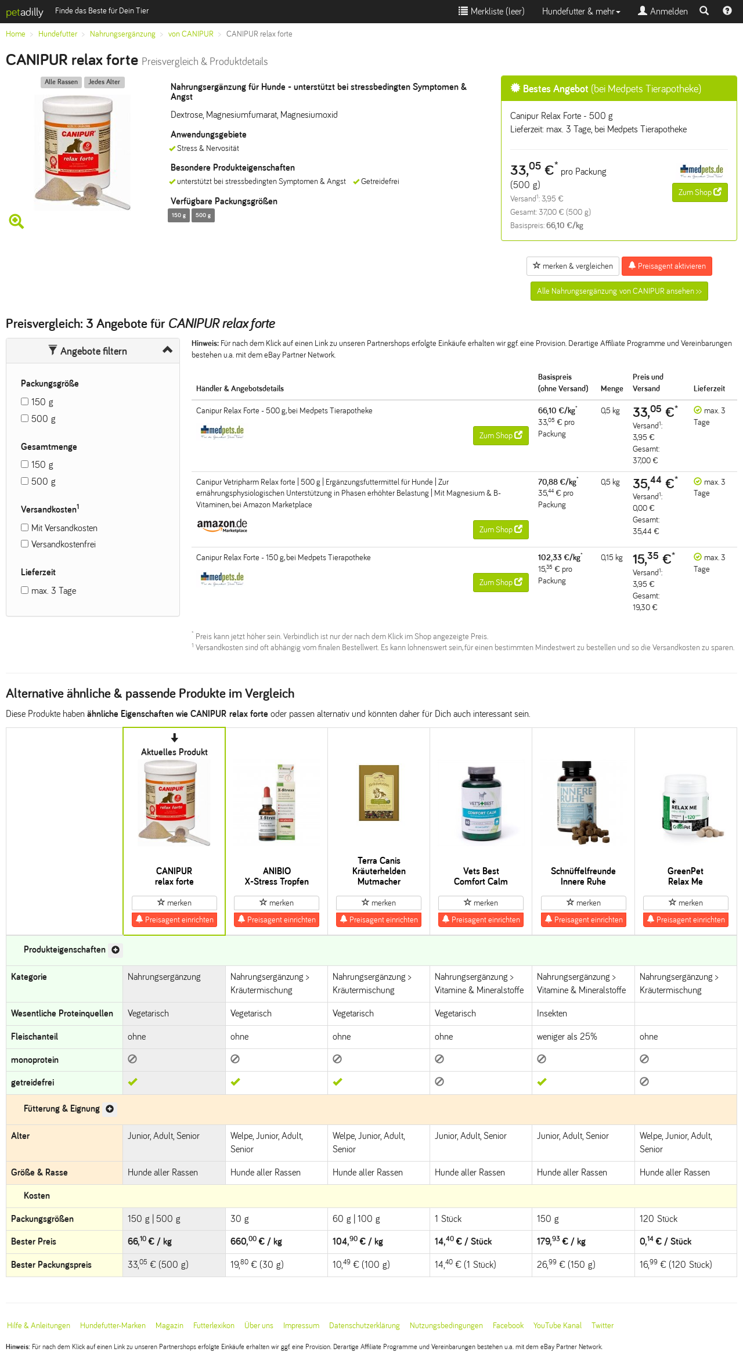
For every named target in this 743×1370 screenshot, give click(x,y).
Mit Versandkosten (64, 528)
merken (174, 902)
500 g (43, 419)
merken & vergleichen (573, 266)
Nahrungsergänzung (123, 34)
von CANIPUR (191, 34)
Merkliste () (492, 11)
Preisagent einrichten (174, 919)
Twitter (602, 1325)
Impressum (301, 1325)
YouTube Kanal (557, 1325)
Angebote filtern (87, 351)
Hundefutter (57, 34)
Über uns (258, 1325)
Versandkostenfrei (63, 544)
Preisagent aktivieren (667, 266)
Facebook (508, 1325)
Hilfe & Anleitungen (38, 1325)
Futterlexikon (214, 1325)
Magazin (169, 1325)
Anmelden (663, 11)
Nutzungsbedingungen (446, 1325)
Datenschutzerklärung (364, 1325)
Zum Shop (700, 192)
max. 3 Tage (53, 591)
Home (16, 34)
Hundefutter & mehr (581, 11)
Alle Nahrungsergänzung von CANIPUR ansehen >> (619, 291)
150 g (42, 402)
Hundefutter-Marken (113, 1325)
